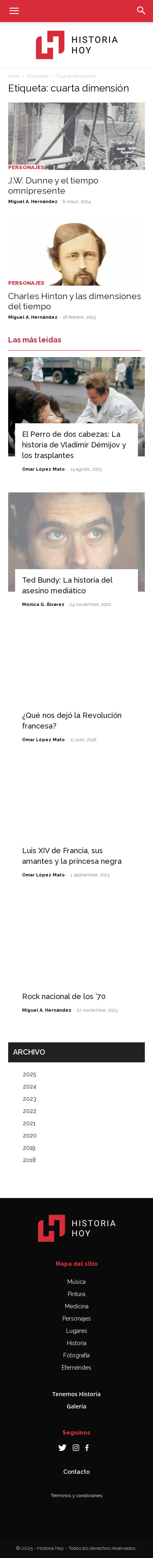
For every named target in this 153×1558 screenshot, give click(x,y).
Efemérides (76, 1367)
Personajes (26, 167)
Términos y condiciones (76, 1495)
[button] (14, 11)
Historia (76, 1343)
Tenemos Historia (76, 1394)
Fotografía (76, 1355)
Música (76, 1282)
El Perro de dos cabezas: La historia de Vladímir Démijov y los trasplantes (74, 445)
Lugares (76, 1331)
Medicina (77, 1306)
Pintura (76, 1294)
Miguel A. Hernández (33, 201)
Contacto (76, 1472)
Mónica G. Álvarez (43, 604)
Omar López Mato (43, 469)
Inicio (14, 76)
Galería (76, 1406)
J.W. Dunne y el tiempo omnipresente (53, 185)
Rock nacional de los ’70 (64, 996)
